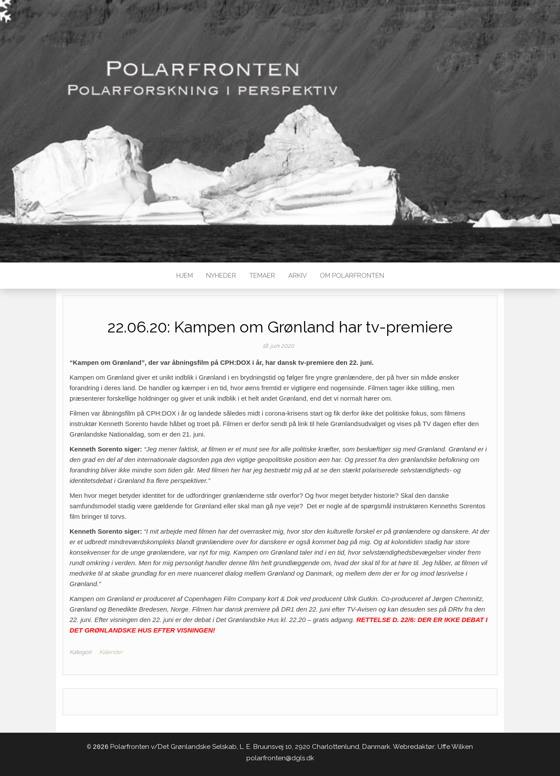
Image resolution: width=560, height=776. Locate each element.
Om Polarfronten (352, 276)
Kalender (110, 652)
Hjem (184, 276)
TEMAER (262, 276)
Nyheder (221, 276)
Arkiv (297, 276)
